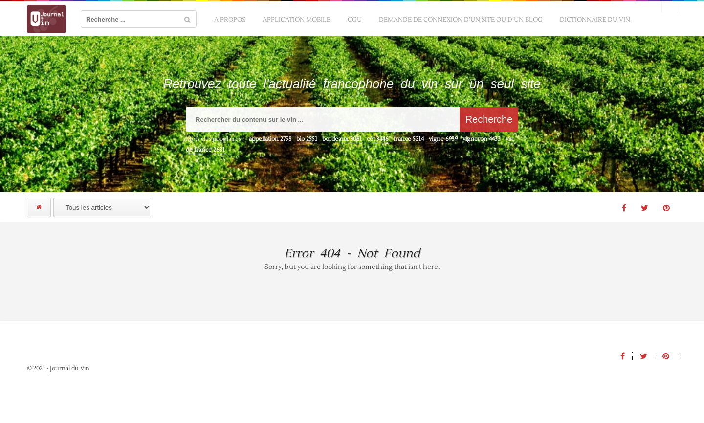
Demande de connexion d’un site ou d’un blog (461, 19)
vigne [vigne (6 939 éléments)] (443, 139)
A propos (229, 19)
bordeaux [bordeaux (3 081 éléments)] (342, 139)
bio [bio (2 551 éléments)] (306, 139)
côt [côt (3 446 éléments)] (378, 139)
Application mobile (296, 19)
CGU (355, 19)
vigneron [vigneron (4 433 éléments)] (481, 139)
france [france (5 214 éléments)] (409, 139)
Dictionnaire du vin (595, 19)
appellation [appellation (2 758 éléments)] (270, 139)
